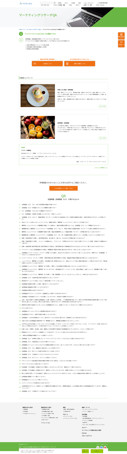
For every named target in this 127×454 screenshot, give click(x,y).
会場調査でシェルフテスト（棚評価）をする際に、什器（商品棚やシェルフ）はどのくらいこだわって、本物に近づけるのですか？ (60, 274)
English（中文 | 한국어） (89, 3)
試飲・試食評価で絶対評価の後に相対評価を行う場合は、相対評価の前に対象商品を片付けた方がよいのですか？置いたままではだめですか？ (63, 246)
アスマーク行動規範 (87, 420)
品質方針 (85, 422)
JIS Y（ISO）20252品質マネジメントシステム (93, 424)
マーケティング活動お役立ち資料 (91, 430)
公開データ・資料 (88, 5)
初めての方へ (45, 419)
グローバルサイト (87, 436)
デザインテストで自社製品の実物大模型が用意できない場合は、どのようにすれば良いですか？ (50, 361)
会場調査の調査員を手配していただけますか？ (35, 287)
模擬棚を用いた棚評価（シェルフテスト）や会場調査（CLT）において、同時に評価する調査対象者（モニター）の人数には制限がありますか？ (64, 229)
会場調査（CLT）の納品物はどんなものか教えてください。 (39, 342)
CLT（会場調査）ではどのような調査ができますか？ (37, 211)
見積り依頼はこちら (121, 37)
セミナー (78, 5)
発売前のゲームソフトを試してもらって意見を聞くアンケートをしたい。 (43, 281)
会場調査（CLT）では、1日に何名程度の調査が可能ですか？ (39, 204)
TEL (102, 3)
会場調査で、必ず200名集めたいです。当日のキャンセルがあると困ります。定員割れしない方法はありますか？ (54, 318)
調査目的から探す (46, 407)
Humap (84, 433)
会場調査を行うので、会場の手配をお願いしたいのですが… (39, 314)
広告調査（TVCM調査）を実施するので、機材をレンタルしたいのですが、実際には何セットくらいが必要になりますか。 (57, 370)
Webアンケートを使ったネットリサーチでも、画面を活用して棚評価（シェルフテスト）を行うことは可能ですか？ (55, 222)
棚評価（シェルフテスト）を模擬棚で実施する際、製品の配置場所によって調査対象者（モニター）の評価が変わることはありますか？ (61, 232)
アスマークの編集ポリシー (101, 167)
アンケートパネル (68, 416)
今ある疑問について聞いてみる (63, 188)
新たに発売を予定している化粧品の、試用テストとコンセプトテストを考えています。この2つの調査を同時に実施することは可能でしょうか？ (63, 373)
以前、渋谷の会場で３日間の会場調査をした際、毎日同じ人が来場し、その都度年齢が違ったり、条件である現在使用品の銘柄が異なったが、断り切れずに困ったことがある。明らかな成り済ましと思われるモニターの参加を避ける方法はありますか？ (64, 301)
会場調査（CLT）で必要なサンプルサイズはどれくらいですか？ (40, 354)
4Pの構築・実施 (46, 415)
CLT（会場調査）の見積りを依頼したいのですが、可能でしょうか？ (42, 214)
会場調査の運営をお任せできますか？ (33, 290)
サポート (65, 414)
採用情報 (59, 3)
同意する (97, 451)
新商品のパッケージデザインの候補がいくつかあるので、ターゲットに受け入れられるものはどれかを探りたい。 (55, 332)
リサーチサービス (45, 5)
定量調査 (25, 409)
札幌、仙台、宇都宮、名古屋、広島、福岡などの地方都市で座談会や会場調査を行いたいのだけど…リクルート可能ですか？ (58, 329)
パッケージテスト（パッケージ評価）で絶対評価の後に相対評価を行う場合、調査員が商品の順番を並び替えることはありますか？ (60, 258)
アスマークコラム (100, 5)
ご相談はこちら (121, 45)
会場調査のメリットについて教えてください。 (35, 380)
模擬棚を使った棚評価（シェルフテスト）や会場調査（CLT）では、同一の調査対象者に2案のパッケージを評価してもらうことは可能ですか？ (63, 235)
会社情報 (84, 414)
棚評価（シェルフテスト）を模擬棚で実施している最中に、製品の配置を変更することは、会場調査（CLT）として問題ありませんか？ (61, 225)
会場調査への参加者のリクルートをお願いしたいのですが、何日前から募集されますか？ (48, 297)
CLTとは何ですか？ (27, 308)
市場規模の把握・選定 (47, 411)
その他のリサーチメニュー (29, 413)
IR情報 (79, 3)
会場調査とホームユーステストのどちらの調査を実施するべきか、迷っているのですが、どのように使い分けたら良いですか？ (58, 345)
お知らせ (66, 3)
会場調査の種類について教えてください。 (34, 376)
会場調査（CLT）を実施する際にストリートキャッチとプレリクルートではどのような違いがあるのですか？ (53, 338)
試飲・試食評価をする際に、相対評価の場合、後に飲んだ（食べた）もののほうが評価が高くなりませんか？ (53, 238)
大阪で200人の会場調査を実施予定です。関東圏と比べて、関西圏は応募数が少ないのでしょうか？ (50, 321)
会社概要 (73, 3)
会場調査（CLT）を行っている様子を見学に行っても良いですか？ (41, 351)
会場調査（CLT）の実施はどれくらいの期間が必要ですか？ (39, 208)
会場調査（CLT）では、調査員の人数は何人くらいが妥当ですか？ (41, 348)
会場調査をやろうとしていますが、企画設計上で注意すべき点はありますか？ (44, 293)
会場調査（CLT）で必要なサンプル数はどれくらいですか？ (39, 391)
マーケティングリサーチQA (70, 418)
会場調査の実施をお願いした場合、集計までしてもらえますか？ (40, 284)
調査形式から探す (28, 407)
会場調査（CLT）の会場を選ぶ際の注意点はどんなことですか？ (40, 278)
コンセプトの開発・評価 (48, 413)
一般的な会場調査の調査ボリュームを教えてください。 (38, 335)
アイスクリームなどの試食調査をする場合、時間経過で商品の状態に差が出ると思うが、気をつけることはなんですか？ (57, 250)
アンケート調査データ (88, 411)
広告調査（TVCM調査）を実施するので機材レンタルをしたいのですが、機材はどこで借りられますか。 (52, 367)
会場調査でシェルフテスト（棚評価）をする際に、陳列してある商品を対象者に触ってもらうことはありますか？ (55, 266)
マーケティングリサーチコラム (90, 409)
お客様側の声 (67, 411)
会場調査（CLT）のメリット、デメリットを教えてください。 (40, 357)
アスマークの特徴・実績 (59, 5)
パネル (70, 5)
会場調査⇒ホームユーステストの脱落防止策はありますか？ (39, 311)
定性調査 (25, 411)
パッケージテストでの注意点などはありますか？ (36, 383)
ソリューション (45, 423)
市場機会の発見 (46, 409)
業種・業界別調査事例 (69, 409)
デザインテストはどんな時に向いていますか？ (35, 364)
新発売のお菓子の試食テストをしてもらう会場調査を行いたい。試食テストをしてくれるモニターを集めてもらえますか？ (57, 305)
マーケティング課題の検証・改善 (50, 417)
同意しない (85, 451)
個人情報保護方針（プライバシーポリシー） (93, 418)
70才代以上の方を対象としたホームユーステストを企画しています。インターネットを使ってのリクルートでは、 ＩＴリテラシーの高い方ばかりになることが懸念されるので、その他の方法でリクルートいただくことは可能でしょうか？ (64, 325)
